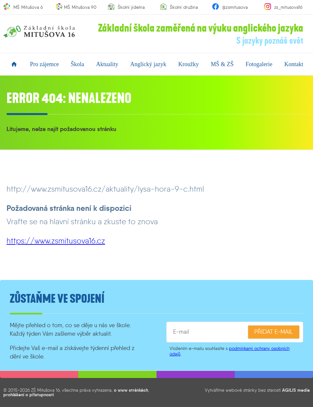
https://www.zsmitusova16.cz (56, 240)
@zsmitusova (235, 7)
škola (77, 64)
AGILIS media (296, 390)
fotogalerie (259, 64)
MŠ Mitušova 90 (80, 7)
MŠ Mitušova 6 (28, 7)
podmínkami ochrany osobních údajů (230, 351)
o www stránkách (131, 390)
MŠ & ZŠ (222, 64)
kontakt (293, 64)
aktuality (107, 64)
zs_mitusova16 (288, 7)
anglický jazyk (148, 64)
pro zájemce (44, 64)
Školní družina (184, 7)
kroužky (188, 64)
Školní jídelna (131, 7)
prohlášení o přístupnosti (28, 395)
